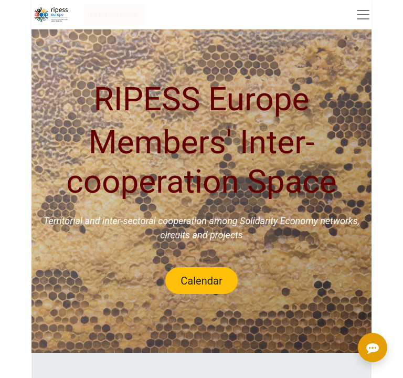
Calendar (201, 281)
